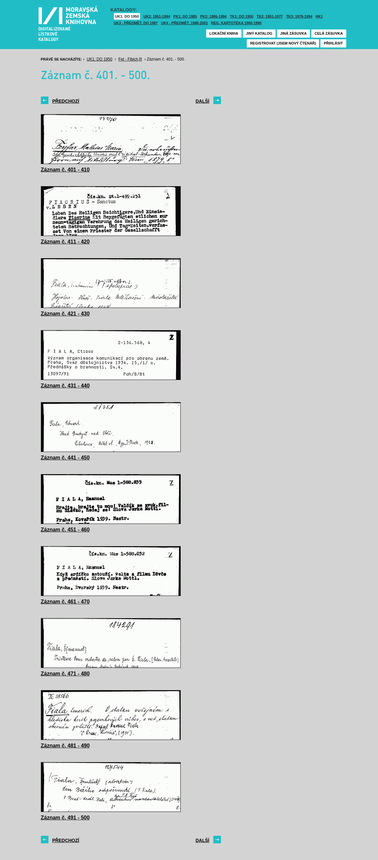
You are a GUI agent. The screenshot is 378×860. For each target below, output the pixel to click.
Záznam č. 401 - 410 (65, 169)
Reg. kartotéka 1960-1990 (236, 23)
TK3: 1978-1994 (299, 16)
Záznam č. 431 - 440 (65, 385)
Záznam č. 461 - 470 (65, 601)
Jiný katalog (259, 33)
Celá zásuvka (329, 33)
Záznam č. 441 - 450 (65, 457)
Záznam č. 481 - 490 (65, 745)
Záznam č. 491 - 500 (65, 817)
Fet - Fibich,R (130, 59)
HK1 (319, 16)
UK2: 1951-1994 (156, 16)
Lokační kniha (223, 33)
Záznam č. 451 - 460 (65, 529)
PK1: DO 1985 (185, 16)
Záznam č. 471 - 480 (65, 673)
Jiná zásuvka (293, 33)
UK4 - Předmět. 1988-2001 (184, 23)
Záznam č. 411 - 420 (65, 241)
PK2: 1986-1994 (213, 16)
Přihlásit (333, 43)
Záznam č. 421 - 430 (65, 313)
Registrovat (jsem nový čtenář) (283, 43)
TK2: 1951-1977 (270, 16)
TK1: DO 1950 (242, 16)
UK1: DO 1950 (127, 16)
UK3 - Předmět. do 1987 (136, 23)
